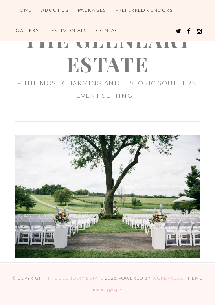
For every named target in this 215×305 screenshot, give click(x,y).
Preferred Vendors (143, 10)
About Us (54, 10)
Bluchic (112, 290)
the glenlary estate (107, 51)
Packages (92, 10)
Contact (109, 30)
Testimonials (67, 30)
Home (23, 10)
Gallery (27, 30)
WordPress (167, 278)
